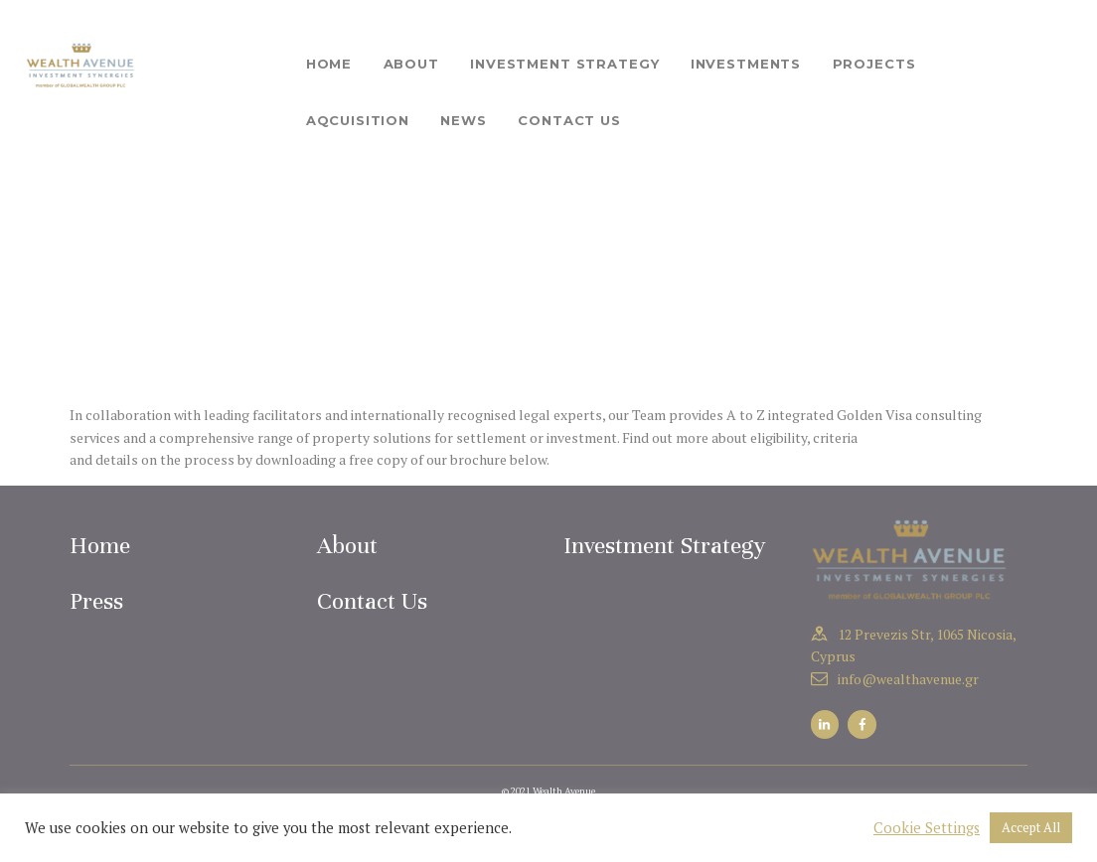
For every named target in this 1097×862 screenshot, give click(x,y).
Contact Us (372, 601)
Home (100, 545)
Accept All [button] (1031, 827)
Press (96, 601)
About (347, 545)
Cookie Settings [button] (926, 828)
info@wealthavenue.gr (908, 678)
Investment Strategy (664, 545)
